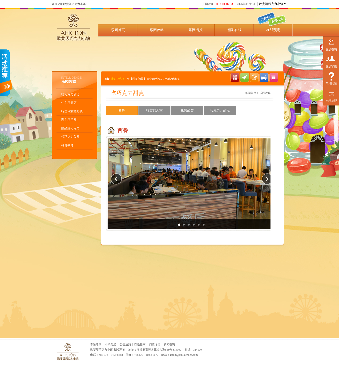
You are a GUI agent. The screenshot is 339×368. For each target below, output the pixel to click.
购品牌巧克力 (70, 128)
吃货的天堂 (154, 110)
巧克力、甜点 (220, 110)
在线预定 (273, 30)
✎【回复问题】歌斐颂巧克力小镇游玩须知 (153, 79)
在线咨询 (331, 49)
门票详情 (154, 344)
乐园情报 (196, 30)
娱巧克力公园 (70, 136)
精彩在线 (234, 30)
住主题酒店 (69, 103)
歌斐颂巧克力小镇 (101, 349)
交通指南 (139, 344)
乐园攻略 (157, 30)
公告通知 (125, 344)
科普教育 (67, 145)
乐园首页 (118, 30)
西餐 (121, 110)
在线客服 (331, 66)
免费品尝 (187, 110)
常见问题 (331, 83)
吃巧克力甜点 (70, 94)
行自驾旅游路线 (72, 111)
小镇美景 (110, 344)
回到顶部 (331, 100)
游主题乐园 (69, 119)
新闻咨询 (169, 344)
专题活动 (95, 344)
